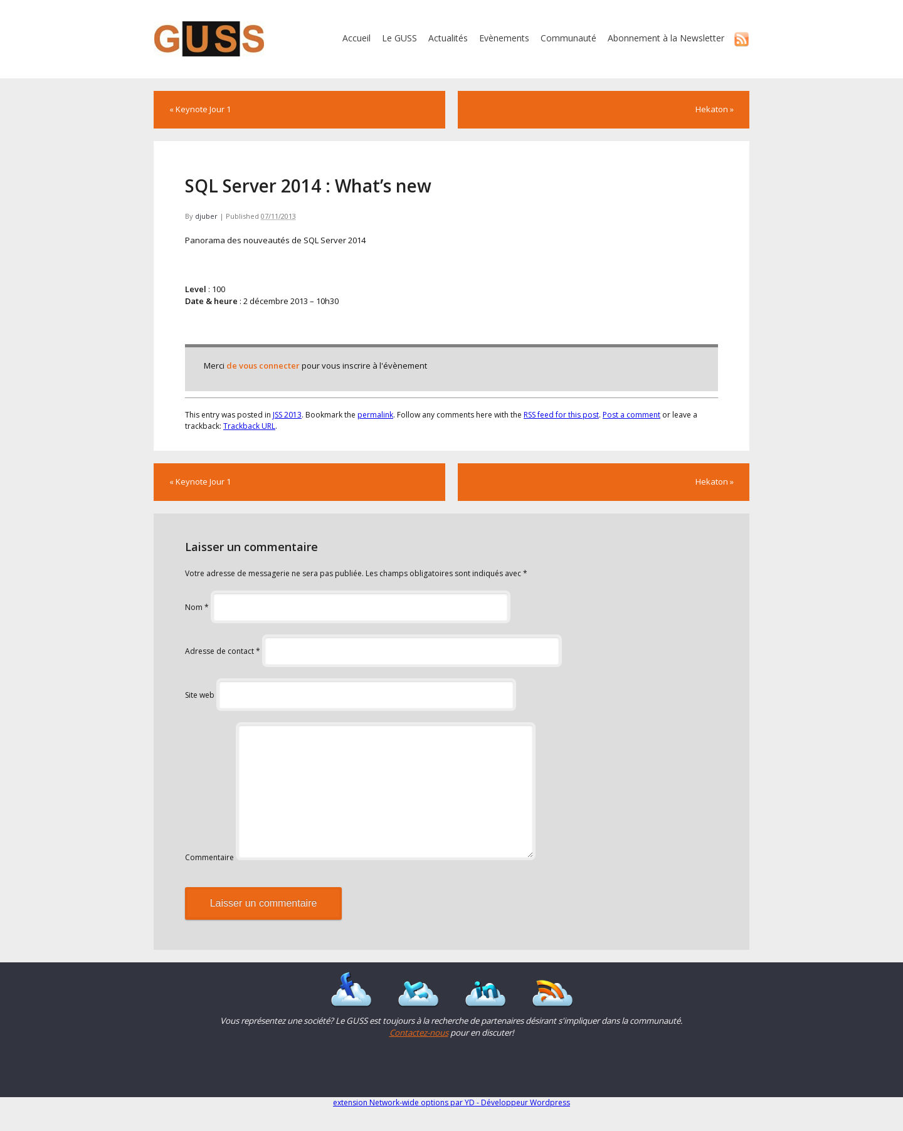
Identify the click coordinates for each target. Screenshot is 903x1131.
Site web (199, 695)
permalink (375, 414)
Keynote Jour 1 (200, 109)
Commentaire (209, 857)
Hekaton (714, 109)
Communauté (568, 38)
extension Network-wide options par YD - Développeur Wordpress (451, 1102)
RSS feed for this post (561, 414)
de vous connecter (263, 365)
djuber (206, 216)
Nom (197, 607)
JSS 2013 (287, 414)
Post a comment (631, 414)
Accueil (356, 38)
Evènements (504, 38)
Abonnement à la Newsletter (666, 38)
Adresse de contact (222, 651)
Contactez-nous (418, 1032)
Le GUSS (399, 38)
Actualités (448, 38)
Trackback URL (249, 426)
